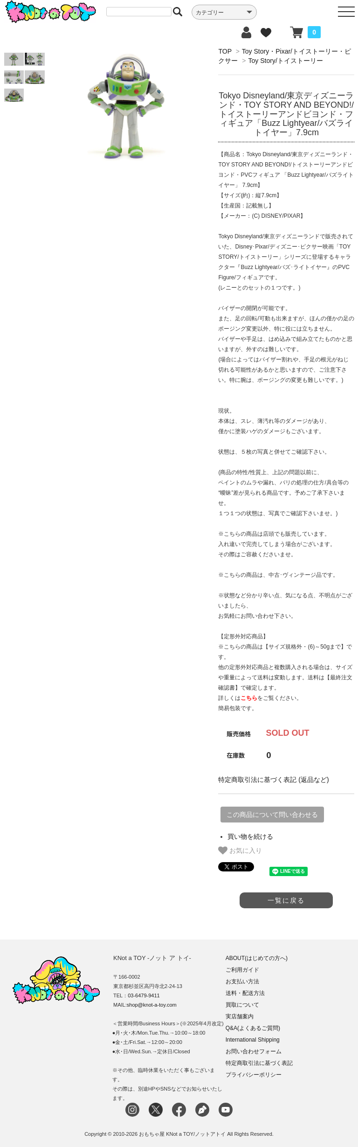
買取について (242, 1005)
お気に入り (240, 850)
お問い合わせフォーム (254, 1051)
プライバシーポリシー (254, 1074)
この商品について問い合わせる (272, 814)
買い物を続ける (250, 836)
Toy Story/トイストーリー (285, 60)
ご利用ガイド (242, 970)
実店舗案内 (240, 1016)
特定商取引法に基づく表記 (259, 1063)
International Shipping (253, 1039)
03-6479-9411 (144, 995)
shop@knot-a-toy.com (152, 1005)
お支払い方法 (242, 981)
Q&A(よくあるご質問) (253, 1028)
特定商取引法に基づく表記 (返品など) (273, 779)
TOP (224, 51)
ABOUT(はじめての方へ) (257, 958)
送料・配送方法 (245, 993)
